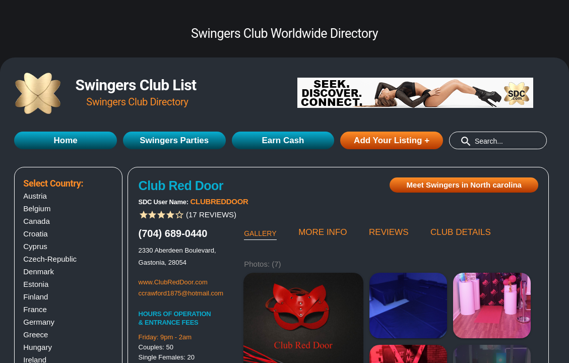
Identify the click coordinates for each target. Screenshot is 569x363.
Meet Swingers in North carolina (464, 184)
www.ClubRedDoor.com (173, 282)
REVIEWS (388, 232)
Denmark (38, 271)
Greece (35, 334)
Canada (36, 221)
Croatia (35, 233)
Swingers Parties (174, 140)
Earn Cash (283, 140)
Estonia (35, 284)
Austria (35, 196)
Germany (38, 322)
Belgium (36, 208)
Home (65, 140)
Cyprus (35, 246)
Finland (35, 296)
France (35, 309)
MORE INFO (322, 232)
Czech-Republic (50, 259)
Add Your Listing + (391, 140)
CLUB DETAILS (460, 232)
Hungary (37, 347)
